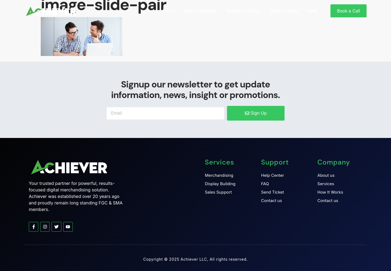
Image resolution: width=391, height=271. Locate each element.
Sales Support (284, 11)
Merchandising (200, 11)
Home (169, 11)
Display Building (243, 11)
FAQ (312, 11)
